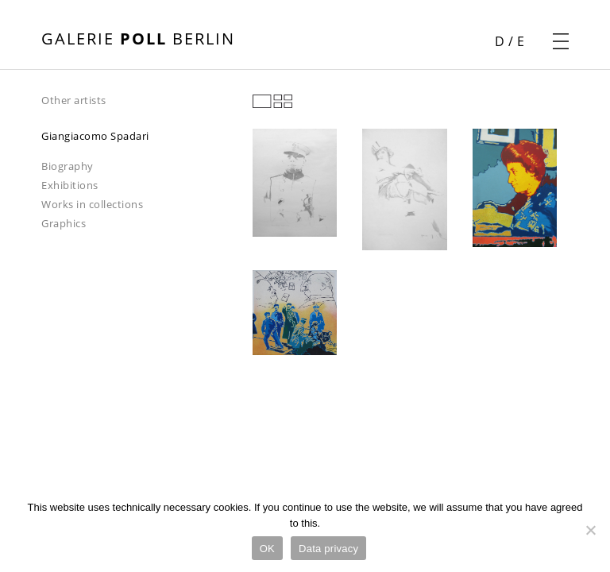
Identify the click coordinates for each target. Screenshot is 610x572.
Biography (67, 166)
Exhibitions (69, 185)
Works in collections (92, 204)
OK (267, 549)
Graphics (63, 223)
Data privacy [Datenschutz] (328, 549)
